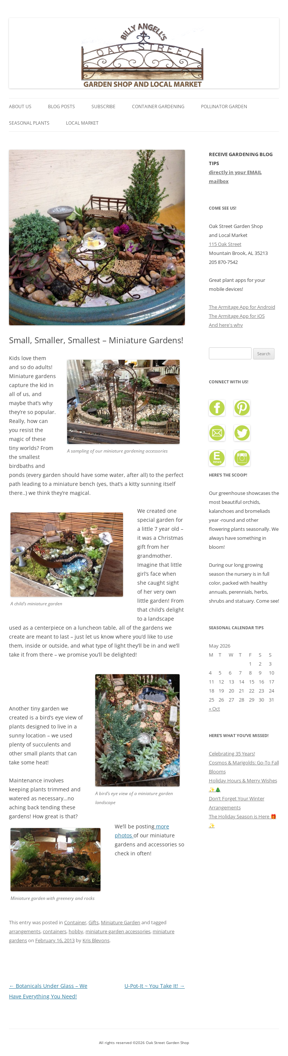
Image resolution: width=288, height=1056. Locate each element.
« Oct (214, 708)
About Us (20, 106)
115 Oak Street (225, 244)
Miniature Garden (120, 922)
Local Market (82, 123)
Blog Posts (61, 106)
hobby (76, 931)
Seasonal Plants (29, 123)
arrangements (24, 931)
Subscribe (104, 106)
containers (54, 931)
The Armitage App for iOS (237, 316)
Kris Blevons (96, 940)
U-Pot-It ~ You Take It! (154, 985)
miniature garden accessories (118, 931)
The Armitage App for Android (242, 307)
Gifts (93, 922)
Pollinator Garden (224, 106)
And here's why (226, 325)
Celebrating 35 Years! (232, 753)
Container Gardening (158, 106)
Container (75, 922)
